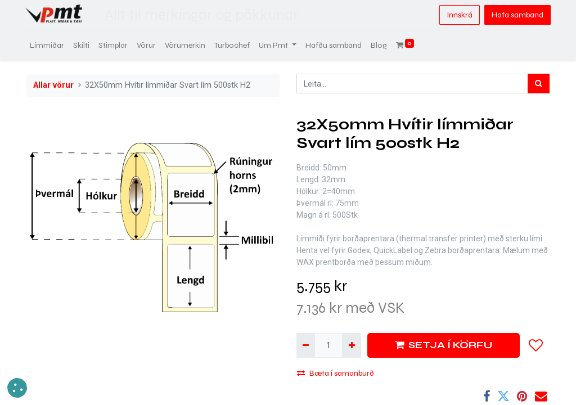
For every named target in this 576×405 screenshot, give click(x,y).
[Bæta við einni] (351, 345)
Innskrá (458, 15)
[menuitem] (48, 45)
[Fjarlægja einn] (305, 345)
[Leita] (539, 83)
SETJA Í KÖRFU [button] (443, 345)
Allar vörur (53, 85)
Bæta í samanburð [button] (335, 373)
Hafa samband (516, 15)
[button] (536, 345)
